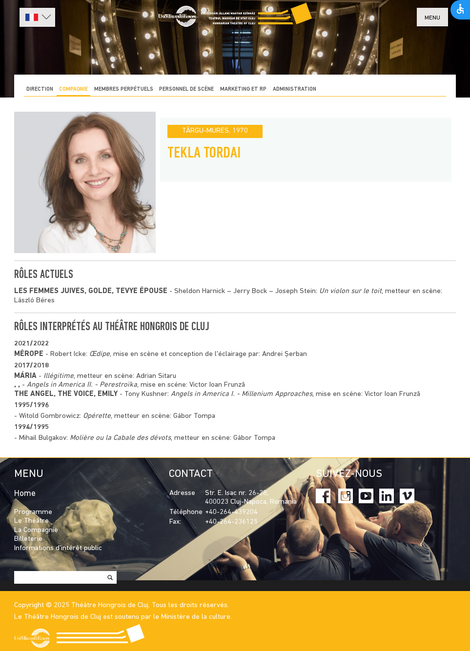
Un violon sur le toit (350, 291)
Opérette (97, 416)
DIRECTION (39, 89)
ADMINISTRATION (294, 89)
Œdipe (99, 354)
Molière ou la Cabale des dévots (120, 438)
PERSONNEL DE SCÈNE (186, 89)
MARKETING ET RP (243, 89)
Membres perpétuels (123, 89)
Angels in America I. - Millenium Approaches (241, 394)
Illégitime (58, 376)
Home (25, 494)
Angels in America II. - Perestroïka (82, 385)
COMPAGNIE (73, 89)
